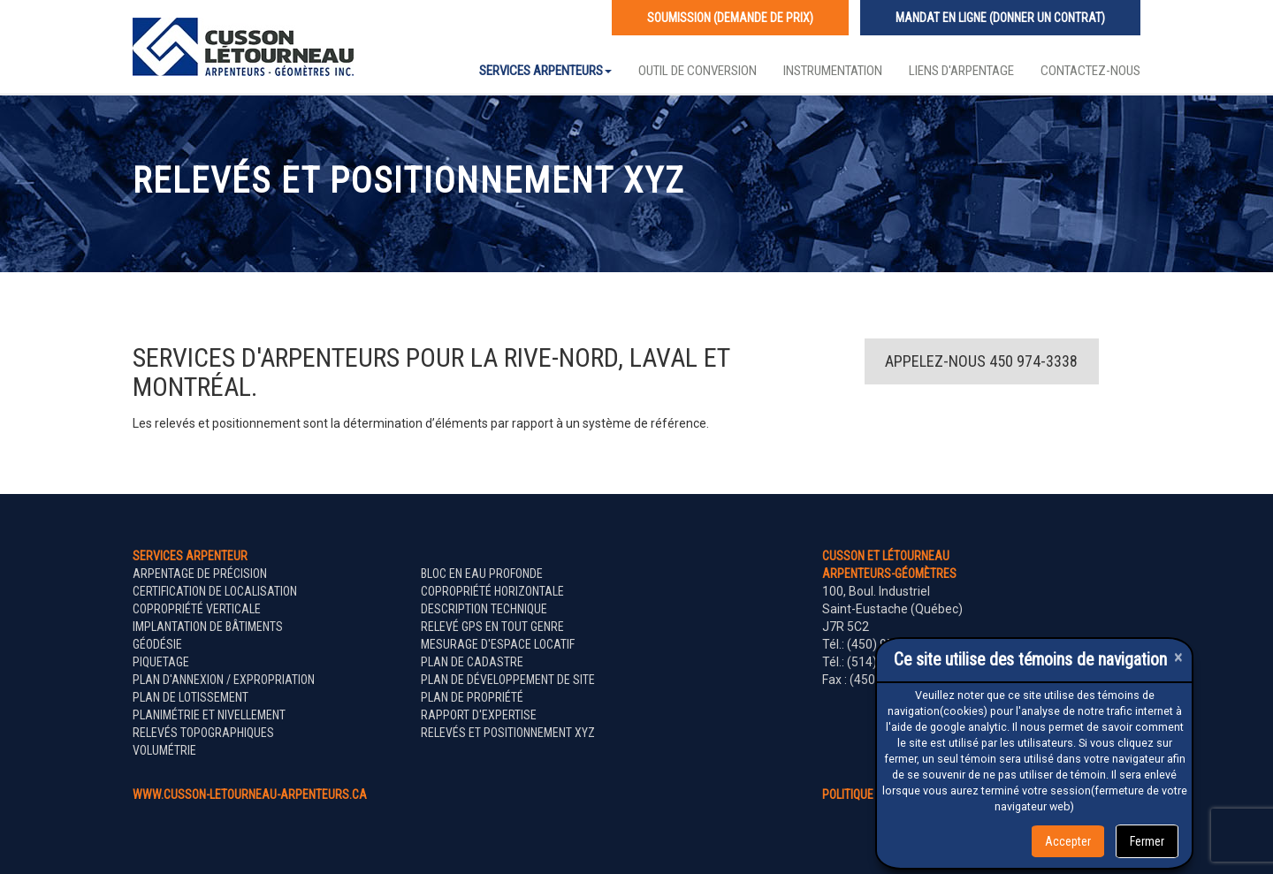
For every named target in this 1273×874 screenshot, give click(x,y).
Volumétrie (164, 750)
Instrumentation (832, 71)
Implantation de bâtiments (208, 626)
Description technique (484, 609)
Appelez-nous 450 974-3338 (981, 361)
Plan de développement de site (508, 680)
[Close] (1178, 657)
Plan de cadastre (472, 662)
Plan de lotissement (190, 697)
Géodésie (157, 644)
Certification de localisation (215, 591)
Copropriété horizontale (492, 591)
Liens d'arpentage (961, 71)
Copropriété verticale (197, 609)
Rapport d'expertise (479, 715)
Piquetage (161, 662)
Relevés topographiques (203, 733)
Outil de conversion (697, 71)
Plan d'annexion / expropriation (224, 680)
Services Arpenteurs (545, 71)
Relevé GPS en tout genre (492, 626)
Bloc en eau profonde (482, 573)
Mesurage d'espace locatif (498, 644)
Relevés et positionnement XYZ (508, 733)
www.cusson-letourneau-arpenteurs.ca (250, 794)
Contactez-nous (1090, 71)
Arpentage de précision (200, 573)
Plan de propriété (472, 697)
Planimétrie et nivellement (209, 715)
